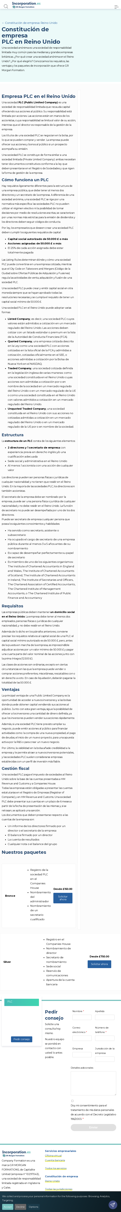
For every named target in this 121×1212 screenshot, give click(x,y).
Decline (20, 1206)
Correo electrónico (82, 1033)
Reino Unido (52, 1185)
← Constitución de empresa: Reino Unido (29, 23)
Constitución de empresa (61, 1181)
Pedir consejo (21, 1039)
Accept (8, 1206)
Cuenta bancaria (55, 1165)
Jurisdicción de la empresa (104, 1054)
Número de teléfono (104, 1033)
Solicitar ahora (63, 898)
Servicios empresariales (60, 1155)
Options (33, 1206)
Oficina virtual (53, 1160)
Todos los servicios (55, 1173)
